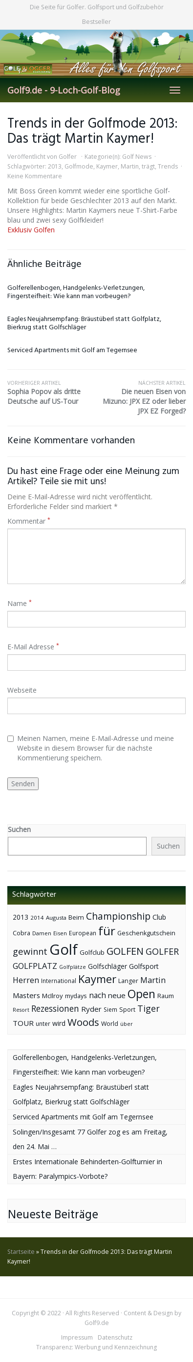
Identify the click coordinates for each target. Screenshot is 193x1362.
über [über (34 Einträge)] (126, 1023)
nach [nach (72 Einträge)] (97, 995)
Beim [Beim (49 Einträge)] (76, 917)
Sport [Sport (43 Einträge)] (127, 1009)
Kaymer (107, 166)
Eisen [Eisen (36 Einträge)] (60, 933)
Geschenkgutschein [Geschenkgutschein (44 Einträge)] (146, 933)
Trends (168, 166)
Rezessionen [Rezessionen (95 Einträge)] (55, 1008)
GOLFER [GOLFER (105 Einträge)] (162, 951)
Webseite (22, 690)
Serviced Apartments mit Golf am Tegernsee (72, 350)
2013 (55, 166)
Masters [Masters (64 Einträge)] (26, 995)
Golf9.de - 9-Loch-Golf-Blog (63, 90)
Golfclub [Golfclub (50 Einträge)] (92, 952)
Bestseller (96, 22)
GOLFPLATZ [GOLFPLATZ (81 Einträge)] (35, 965)
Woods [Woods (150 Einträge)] (83, 1022)
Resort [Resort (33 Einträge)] (21, 1009)
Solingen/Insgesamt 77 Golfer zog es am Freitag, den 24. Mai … (90, 1139)
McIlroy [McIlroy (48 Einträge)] (52, 995)
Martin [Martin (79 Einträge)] (153, 980)
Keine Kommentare (34, 176)
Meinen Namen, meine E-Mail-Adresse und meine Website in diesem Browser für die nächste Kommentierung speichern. (90, 748)
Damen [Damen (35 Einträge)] (41, 933)
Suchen (19, 829)
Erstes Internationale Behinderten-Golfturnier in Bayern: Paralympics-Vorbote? (87, 1169)
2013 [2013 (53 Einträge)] (20, 917)
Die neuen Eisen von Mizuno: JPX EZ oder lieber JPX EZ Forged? (141, 397)
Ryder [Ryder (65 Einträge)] (91, 1009)
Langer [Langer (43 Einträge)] (128, 981)
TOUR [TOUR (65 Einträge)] (23, 1023)
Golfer (68, 156)
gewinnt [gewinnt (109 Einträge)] (30, 951)
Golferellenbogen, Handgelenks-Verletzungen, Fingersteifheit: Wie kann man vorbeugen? (76, 292)
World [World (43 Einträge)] (109, 1024)
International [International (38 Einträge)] (58, 980)
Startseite (21, 1252)
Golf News (136, 156)
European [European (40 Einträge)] (82, 933)
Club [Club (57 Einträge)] (159, 917)
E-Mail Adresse (33, 646)
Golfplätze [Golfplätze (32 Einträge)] (72, 967)
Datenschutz (115, 1337)
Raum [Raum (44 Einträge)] (165, 996)
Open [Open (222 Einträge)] (141, 994)
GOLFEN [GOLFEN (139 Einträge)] (125, 951)
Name (19, 603)
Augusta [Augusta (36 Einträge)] (56, 917)
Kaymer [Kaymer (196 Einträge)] (97, 979)
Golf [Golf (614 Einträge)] (63, 949)
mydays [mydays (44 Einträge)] (76, 996)
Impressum (77, 1337)
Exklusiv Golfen (31, 229)
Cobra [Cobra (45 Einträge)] (21, 932)
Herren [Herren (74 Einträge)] (26, 980)
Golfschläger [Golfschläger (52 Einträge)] (107, 966)
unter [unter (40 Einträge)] (43, 1024)
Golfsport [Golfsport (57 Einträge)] (144, 966)
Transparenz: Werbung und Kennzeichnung (96, 1347)
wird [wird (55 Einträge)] (58, 1023)
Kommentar (28, 521)
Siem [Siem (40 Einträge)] (110, 1009)
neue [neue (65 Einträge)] (117, 995)
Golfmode (78, 166)
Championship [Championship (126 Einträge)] (118, 916)
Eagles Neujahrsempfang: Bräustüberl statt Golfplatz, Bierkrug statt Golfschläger (84, 323)
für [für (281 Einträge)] (106, 931)
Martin (130, 166)
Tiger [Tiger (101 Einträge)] (148, 1008)
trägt (148, 166)
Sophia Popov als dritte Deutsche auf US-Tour (52, 392)
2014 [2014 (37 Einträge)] (37, 917)
